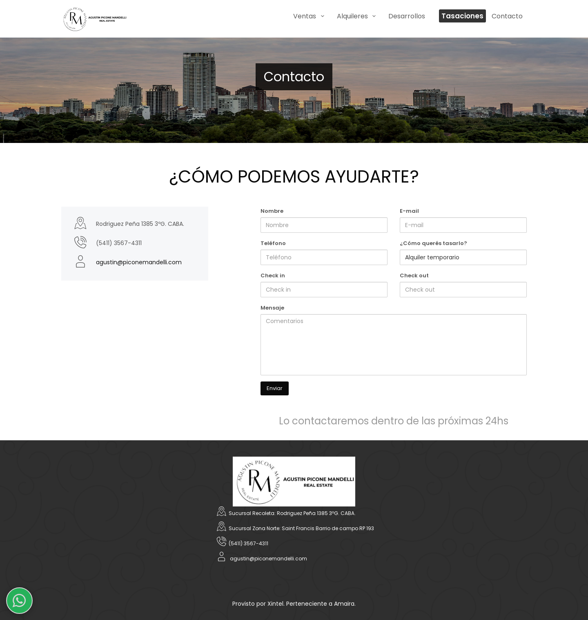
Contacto (507, 16)
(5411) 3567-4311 (248, 543)
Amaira (344, 604)
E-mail (409, 211)
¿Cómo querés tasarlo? (433, 243)
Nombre (272, 211)
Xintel (275, 604)
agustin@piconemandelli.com (139, 262)
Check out (414, 275)
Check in (273, 275)
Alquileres (358, 16)
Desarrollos (406, 16)
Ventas (310, 16)
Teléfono (273, 243)
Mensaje (272, 308)
